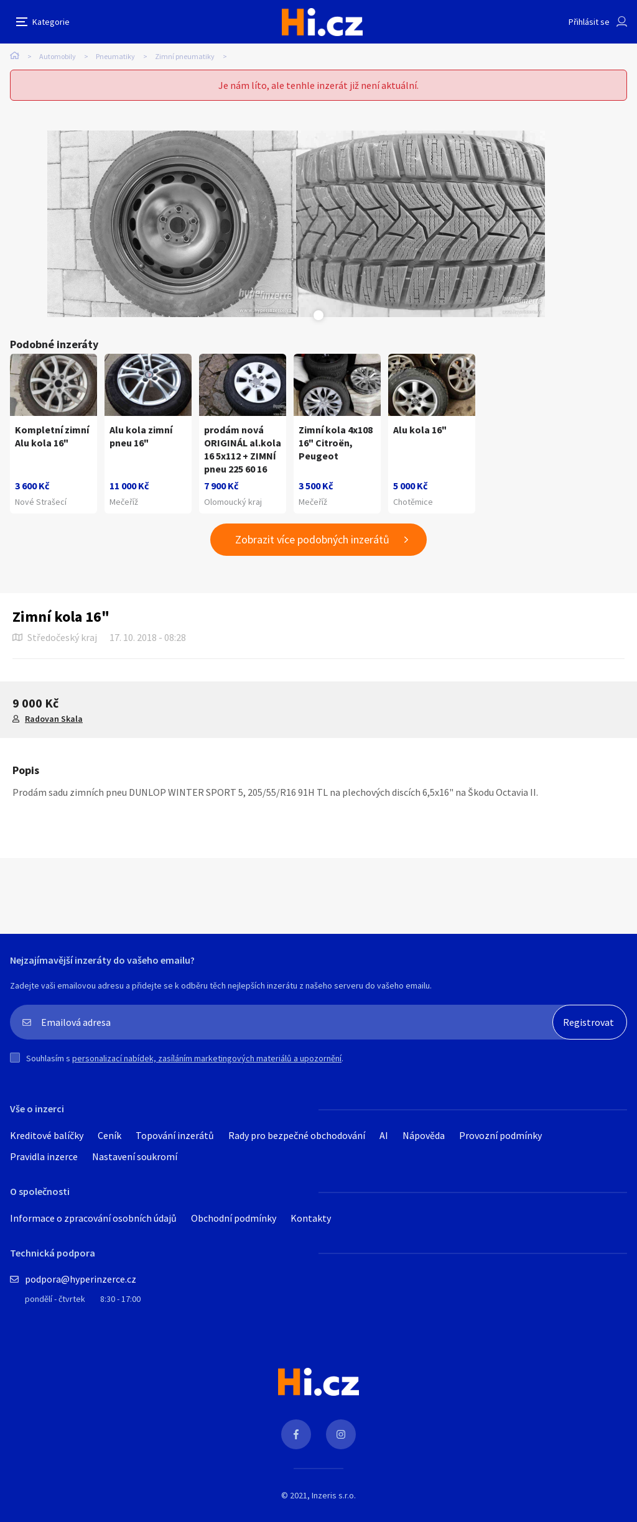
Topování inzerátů (175, 1135)
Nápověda (423, 1135)
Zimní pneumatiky (185, 56)
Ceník (109, 1135)
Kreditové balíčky (46, 1135)
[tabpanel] (171, 224)
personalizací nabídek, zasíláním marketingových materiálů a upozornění (207, 1058)
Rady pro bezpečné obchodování (296, 1135)
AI (383, 1135)
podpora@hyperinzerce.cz (80, 1279)
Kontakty (311, 1218)
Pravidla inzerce (44, 1156)
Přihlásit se (589, 21)
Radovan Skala (54, 718)
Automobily (57, 56)
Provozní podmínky (500, 1135)
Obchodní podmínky (233, 1218)
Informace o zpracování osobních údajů (93, 1218)
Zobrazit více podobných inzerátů (312, 539)
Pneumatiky (115, 56)
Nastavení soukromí (134, 1156)
